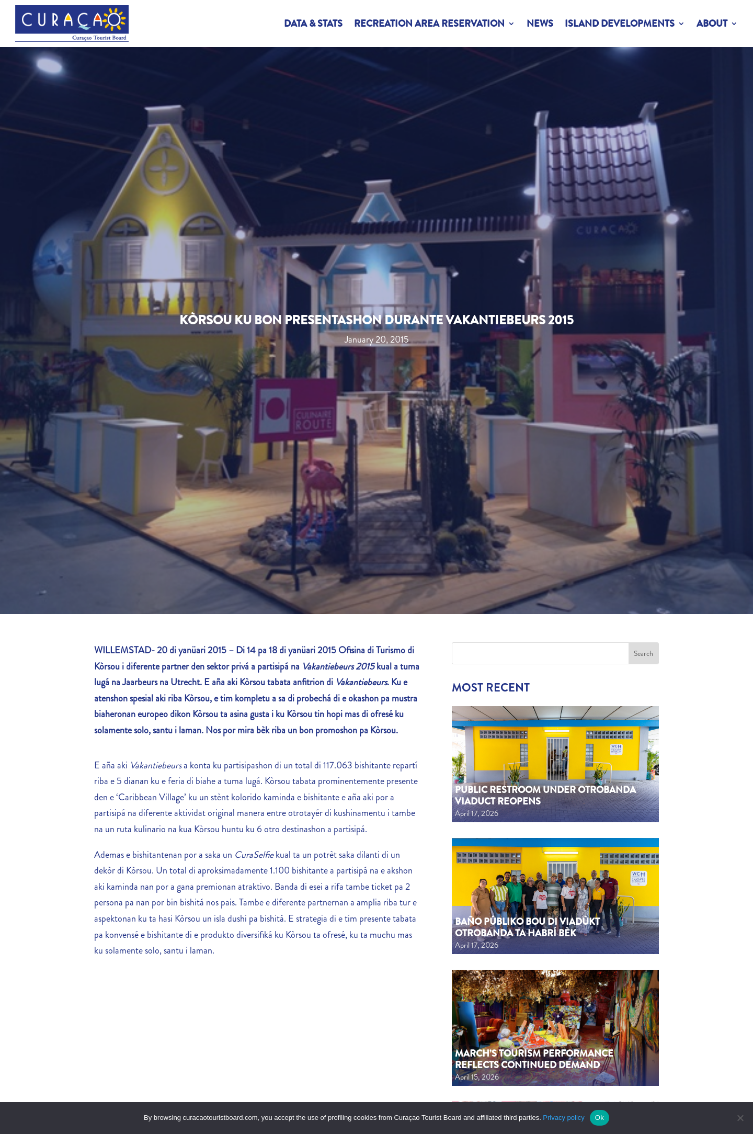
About (712, 23)
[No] (740, 1118)
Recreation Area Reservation (429, 23)
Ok (599, 1117)
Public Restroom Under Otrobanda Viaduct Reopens (545, 795)
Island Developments (620, 23)
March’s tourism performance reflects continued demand (534, 1059)
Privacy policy (563, 1117)
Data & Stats (313, 23)
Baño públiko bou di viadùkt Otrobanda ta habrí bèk (527, 927)
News (540, 23)
